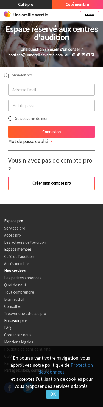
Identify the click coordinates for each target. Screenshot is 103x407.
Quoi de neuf (15, 285)
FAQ (7, 327)
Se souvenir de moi (31, 118)
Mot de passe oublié (28, 141)
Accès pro (12, 235)
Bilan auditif (14, 299)
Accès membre (16, 263)
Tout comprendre (19, 292)
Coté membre (77, 4)
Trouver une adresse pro (25, 313)
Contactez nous (18, 334)
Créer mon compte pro (51, 183)
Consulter (12, 306)
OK (52, 394)
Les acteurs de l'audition (25, 242)
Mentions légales (18, 342)
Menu (89, 15)
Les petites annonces (22, 277)
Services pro (14, 228)
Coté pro (25, 4)
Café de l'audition (19, 256)
